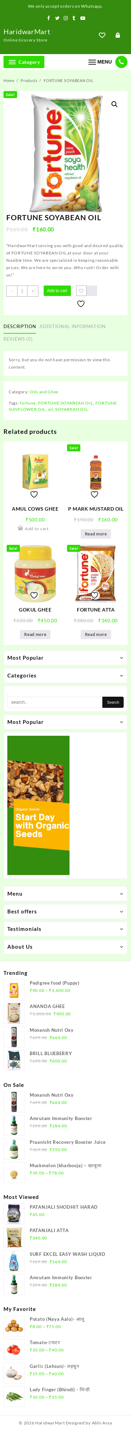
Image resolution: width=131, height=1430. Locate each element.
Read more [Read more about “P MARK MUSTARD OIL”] (96, 533)
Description (19, 326)
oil (50, 409)
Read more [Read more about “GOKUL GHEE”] (35, 634)
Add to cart (57, 290)
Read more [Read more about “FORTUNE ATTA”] (96, 634)
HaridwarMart (26, 31)
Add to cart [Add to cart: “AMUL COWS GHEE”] (37, 528)
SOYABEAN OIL (71, 409)
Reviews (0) (17, 339)
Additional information (72, 326)
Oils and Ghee (44, 391)
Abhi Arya (102, 1422)
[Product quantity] (22, 291)
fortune (28, 403)
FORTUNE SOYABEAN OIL (65, 403)
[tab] (21, 326)
